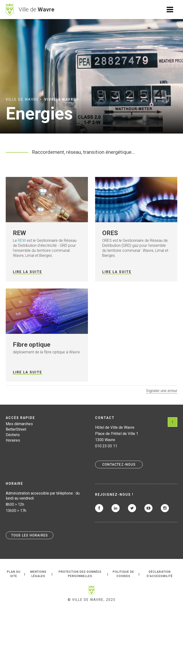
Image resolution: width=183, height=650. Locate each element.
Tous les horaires (29, 535)
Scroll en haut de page (172, 422)
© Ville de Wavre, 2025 (92, 600)
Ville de (36, 9)
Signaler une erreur (161, 390)
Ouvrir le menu (170, 9)
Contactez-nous (119, 464)
